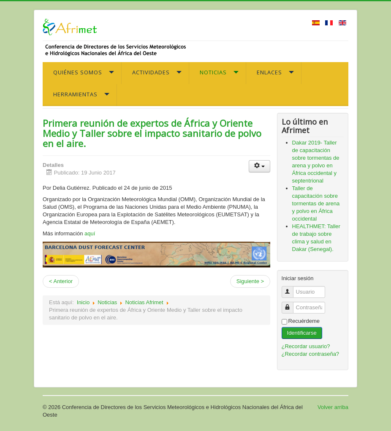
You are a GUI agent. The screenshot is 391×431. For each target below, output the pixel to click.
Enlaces (269, 72)
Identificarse (302, 333)
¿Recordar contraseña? (310, 354)
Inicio (83, 302)
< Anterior (61, 281)
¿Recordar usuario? (306, 346)
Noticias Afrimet (144, 302)
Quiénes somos (77, 72)
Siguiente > (250, 281)
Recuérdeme (304, 321)
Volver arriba (333, 407)
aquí (89, 233)
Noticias (213, 72)
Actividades (151, 72)
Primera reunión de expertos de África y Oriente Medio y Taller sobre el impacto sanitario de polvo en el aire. (152, 133)
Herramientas (75, 94)
